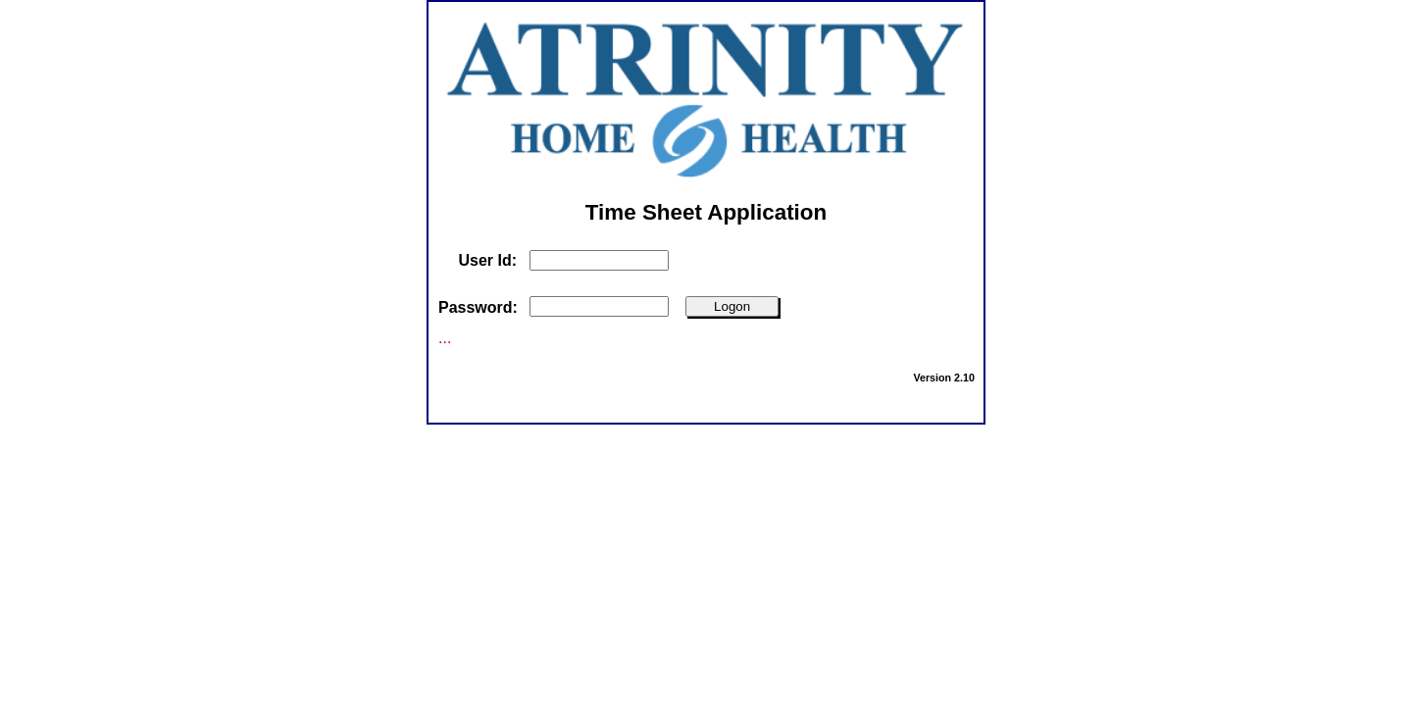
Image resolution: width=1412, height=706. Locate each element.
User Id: (487, 260)
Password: (477, 307)
